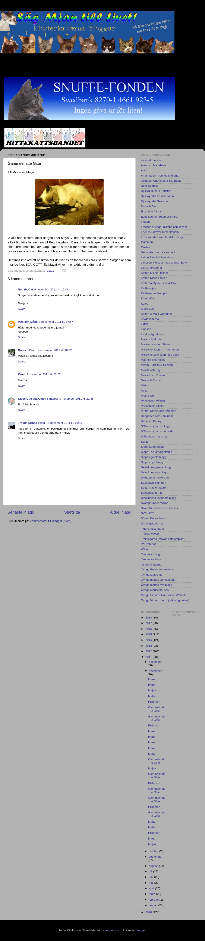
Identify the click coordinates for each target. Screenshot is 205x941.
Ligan (144, 323)
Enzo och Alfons (151, 211)
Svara (21, 309)
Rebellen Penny (151, 421)
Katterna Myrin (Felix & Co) (158, 283)
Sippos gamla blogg (153, 457)
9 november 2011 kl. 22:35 (76, 398)
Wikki (144, 549)
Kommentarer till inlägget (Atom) (50, 521)
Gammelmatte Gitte (156, 709)
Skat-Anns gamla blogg (156, 467)
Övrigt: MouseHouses (155, 590)
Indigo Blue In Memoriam (157, 257)
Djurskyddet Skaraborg (155, 201)
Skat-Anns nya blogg (154, 472)
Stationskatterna (151, 492)
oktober (154, 851)
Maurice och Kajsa (153, 359)
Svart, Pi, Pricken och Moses (159, 508)
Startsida (72, 512)
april (152, 888)
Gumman (147, 242)
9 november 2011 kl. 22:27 (43, 374)
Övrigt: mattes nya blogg (156, 584)
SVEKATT (147, 513)
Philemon (154, 701)
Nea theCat (25, 289)
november (155, 671)
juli (151, 871)
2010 (149, 912)
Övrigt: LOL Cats (151, 574)
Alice (144, 170)
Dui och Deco (27, 350)
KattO (144, 303)
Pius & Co (147, 395)
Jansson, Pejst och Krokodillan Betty (164, 262)
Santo (144, 441)
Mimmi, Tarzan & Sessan (157, 365)
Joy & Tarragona (151, 267)
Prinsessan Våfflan (153, 400)
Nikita (144, 385)
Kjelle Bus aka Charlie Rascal (38, 398)
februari (154, 899)
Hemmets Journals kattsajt (158, 252)
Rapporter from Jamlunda (157, 416)
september (156, 856)
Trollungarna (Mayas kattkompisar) (163, 538)
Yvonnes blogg (150, 554)
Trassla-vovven (150, 533)
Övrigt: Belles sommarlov (157, 569)
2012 (149, 651)
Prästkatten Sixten (152, 405)
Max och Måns (28, 321)
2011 (149, 656)
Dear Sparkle (149, 185)
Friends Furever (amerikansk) (160, 232)
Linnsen (146, 329)
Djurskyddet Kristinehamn (157, 196)
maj (151, 882)
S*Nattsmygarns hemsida (157, 431)
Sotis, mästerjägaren (154, 487)
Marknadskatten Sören (155, 344)
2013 (149, 645)
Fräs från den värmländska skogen (163, 237)
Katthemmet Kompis (154, 293)
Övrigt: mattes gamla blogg (158, 579)
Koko (21, 374)
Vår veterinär (149, 544)
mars (152, 893)
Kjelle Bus (147, 308)
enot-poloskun (112, 930)
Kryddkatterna (150, 319)
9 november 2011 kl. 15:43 (51, 289)
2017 (149, 623)
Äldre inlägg (120, 512)
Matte (151, 696)
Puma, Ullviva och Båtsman (158, 410)
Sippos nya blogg (152, 462)
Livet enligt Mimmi (152, 334)
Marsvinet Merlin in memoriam (160, 349)
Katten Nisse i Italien (154, 278)
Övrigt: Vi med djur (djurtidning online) (165, 600)
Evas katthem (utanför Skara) (160, 216)
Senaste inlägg (20, 512)
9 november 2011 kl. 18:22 (55, 350)
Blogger (141, 930)
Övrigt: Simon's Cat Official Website (163, 595)
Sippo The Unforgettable (156, 452)
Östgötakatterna (151, 564)
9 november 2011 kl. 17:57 (56, 321)
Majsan (153, 690)
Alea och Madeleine (153, 165)
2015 (149, 634)
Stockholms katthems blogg (158, 497)
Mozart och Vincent (153, 375)
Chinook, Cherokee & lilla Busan (161, 180)
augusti (154, 865)
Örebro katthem (151, 559)
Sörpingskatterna (152, 523)
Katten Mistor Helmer (154, 272)
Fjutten (145, 221)
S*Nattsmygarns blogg (155, 426)
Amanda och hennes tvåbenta (160, 175)
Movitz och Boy (151, 370)
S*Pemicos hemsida (154, 436)
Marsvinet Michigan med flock (160, 354)
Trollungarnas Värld (31, 422)
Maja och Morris (151, 339)
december (155, 661)
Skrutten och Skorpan (155, 477)
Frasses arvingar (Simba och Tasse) (164, 226)
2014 (149, 640)
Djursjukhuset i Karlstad (156, 191)
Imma (151, 679)
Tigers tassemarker (153, 528)
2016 (149, 628)
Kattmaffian (148, 298)
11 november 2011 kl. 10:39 (64, 422)
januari (153, 905)
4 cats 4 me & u (151, 160)
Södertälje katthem (153, 518)
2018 (149, 617)
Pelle (144, 390)
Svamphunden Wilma (154, 503)
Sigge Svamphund (152, 446)
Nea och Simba (151, 380)
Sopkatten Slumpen (153, 482)
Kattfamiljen (148, 288)
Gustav (145, 247)
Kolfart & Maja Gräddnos (157, 313)
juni (151, 877)
